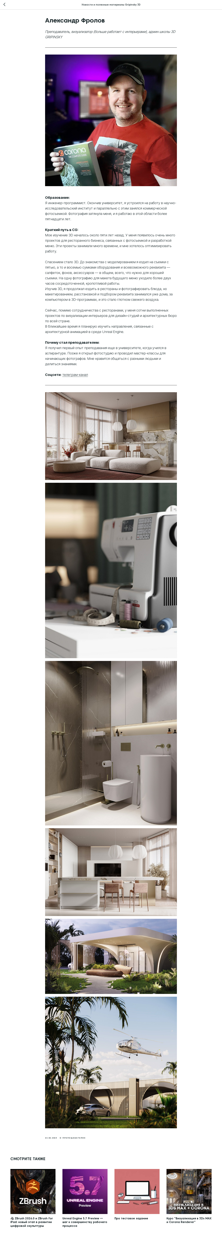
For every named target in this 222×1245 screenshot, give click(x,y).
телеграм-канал (75, 375)
